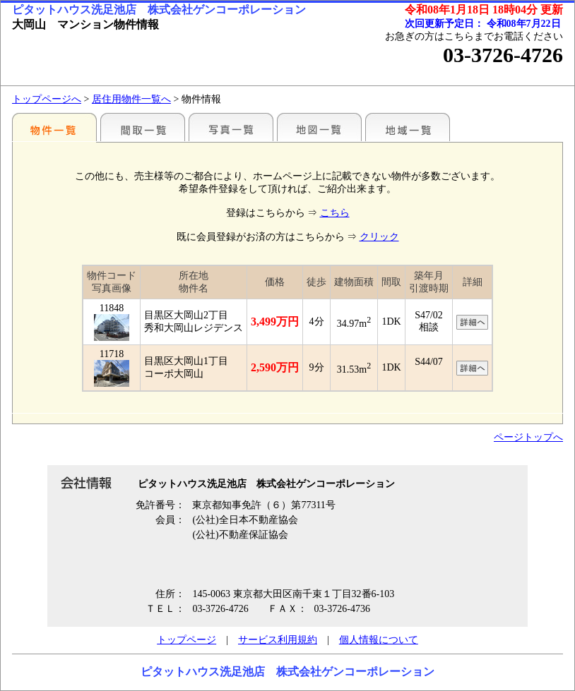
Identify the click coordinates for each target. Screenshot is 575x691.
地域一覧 (407, 127)
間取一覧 (142, 127)
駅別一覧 (54, 127)
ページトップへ (528, 437)
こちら (335, 213)
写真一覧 (231, 127)
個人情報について (378, 640)
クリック (379, 237)
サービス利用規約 (277, 640)
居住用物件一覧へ (131, 99)
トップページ (186, 640)
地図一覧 (319, 127)
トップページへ (46, 99)
